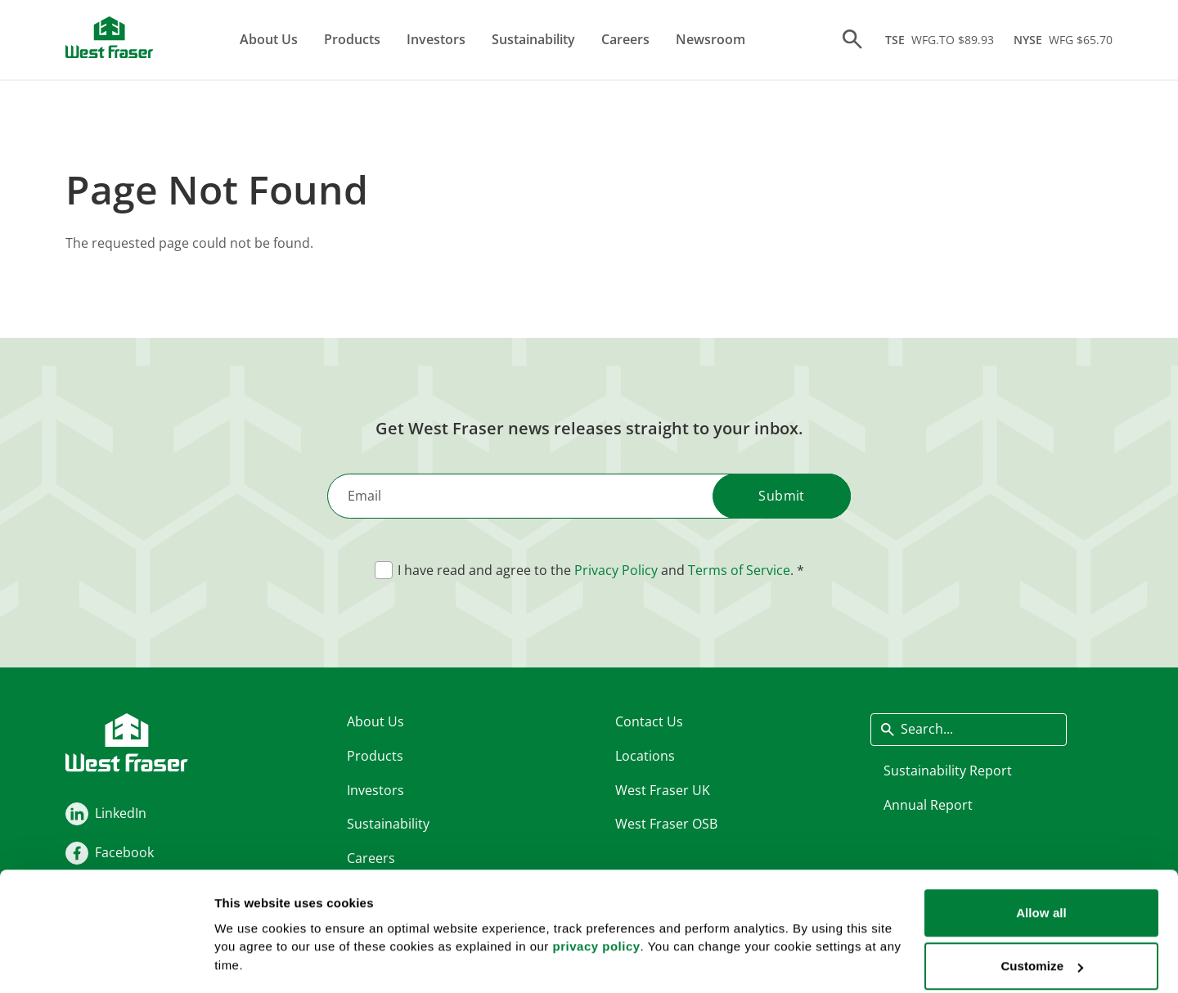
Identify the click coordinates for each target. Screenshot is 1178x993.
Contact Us (649, 722)
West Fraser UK (662, 790)
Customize (1041, 896)
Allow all (1041, 842)
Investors (436, 39)
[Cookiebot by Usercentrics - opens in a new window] (106, 961)
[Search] (852, 40)
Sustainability (534, 39)
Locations (645, 756)
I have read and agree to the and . (596, 570)
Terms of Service (739, 571)
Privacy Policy (616, 571)
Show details (252, 939)
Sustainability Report (948, 771)
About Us (270, 39)
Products (353, 39)
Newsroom (711, 39)
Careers (626, 39)
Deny (1041, 949)
